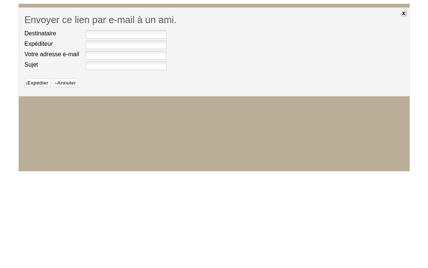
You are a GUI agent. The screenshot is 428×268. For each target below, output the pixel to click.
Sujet (31, 64)
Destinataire (40, 33)
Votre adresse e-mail (52, 54)
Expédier (38, 83)
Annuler (66, 83)
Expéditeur (39, 44)
